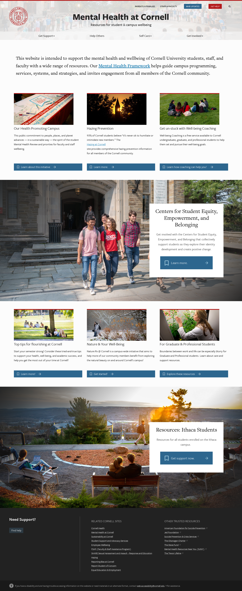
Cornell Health (98, 528)
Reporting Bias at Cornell (102, 561)
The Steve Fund (172, 544)
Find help (16, 530)
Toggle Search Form (229, 6)
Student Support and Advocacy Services (109, 540)
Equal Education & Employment (106, 570)
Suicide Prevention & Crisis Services (181, 536)
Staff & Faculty (168, 6)
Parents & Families (145, 6)
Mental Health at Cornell (102, 532)
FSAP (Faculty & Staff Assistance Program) (111, 549)
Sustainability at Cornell (102, 536)
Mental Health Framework (124, 66)
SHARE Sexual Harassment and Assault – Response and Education (121, 553)
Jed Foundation (172, 532)
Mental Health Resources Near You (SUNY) (185, 549)
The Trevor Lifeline (173, 553)
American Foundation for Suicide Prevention (185, 528)
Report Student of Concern (103, 565)
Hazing (94, 557)
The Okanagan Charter (176, 540)
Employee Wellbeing (100, 544)
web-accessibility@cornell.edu (152, 585)
